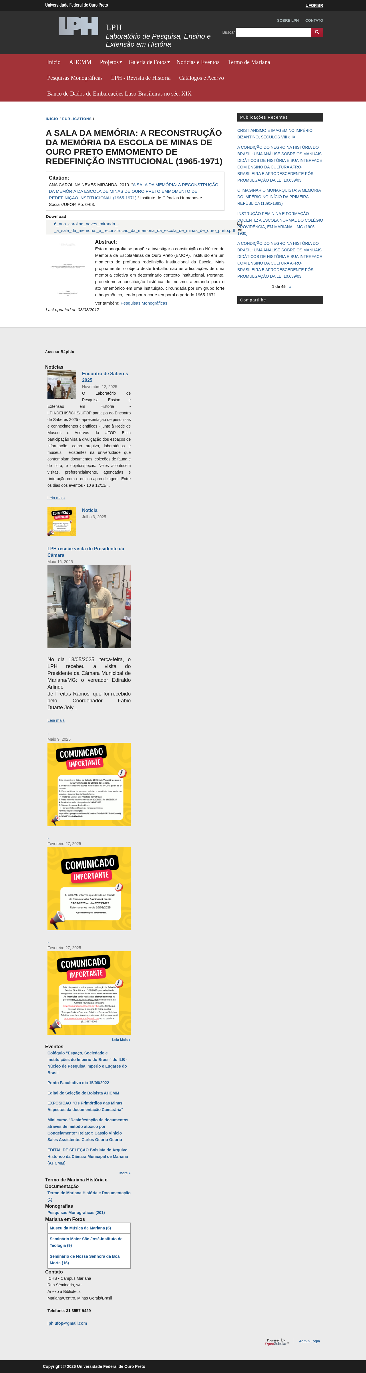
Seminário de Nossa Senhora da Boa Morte (85, 1259)
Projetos (109, 62)
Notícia (90, 510)
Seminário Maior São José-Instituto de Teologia (86, 1242)
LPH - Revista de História (141, 78)
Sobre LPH (288, 20)
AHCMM (80, 62)
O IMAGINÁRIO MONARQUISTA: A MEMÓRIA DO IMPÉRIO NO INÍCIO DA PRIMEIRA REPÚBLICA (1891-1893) (279, 197)
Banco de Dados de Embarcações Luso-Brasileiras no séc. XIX (119, 93)
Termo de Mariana (249, 62)
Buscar (229, 32)
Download (56, 216)
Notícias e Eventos (197, 62)
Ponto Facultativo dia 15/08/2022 (78, 1082)
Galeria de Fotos (147, 62)
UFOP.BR (314, 5)
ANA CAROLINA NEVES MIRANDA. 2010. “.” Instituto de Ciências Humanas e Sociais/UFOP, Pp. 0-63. (133, 194)
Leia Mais (120, 1040)
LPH (114, 27)
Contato (314, 20)
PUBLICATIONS (77, 119)
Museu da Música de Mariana (80, 1228)
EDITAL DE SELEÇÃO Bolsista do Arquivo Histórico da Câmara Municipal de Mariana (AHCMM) (87, 1156)
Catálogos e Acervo (201, 78)
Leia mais (56, 498)
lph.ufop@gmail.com (67, 1323)
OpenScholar (277, 1342)
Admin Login (309, 1341)
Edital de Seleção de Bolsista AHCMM (83, 1093)
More (124, 1173)
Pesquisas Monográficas (75, 78)
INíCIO (52, 119)
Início (54, 62)
